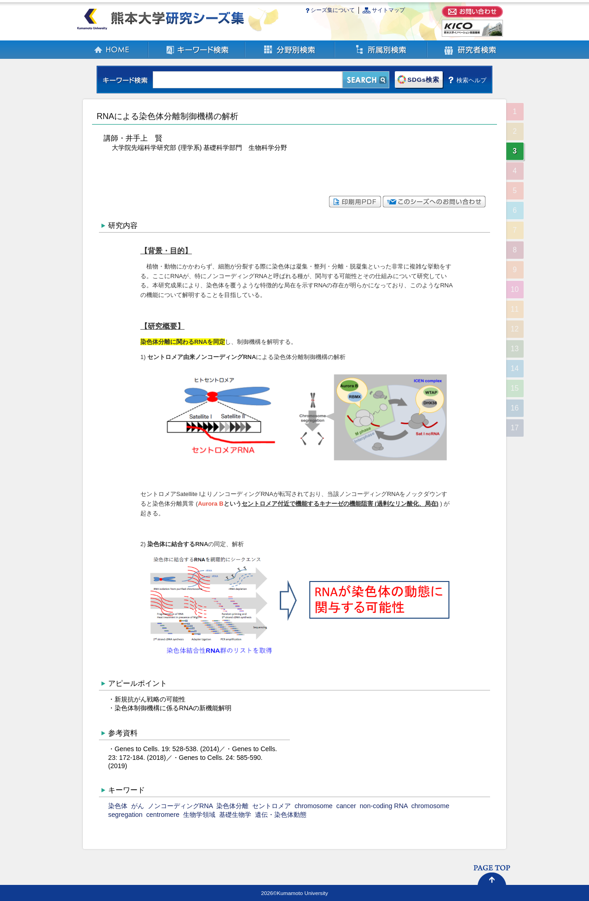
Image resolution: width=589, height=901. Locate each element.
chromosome (313, 806)
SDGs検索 (423, 79)
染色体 (117, 806)
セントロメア (271, 806)
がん (137, 806)
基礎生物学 (235, 814)
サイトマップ (388, 10)
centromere (162, 814)
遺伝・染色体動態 (280, 814)
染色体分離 (232, 806)
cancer (346, 806)
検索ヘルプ (471, 80)
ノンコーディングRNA (180, 806)
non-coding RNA (384, 806)
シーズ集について (333, 10)
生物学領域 (199, 814)
